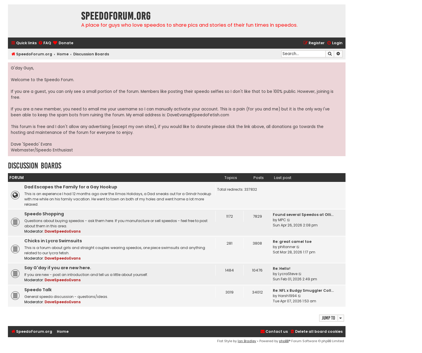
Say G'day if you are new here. (57, 268)
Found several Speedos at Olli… (303, 214)
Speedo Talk (38, 290)
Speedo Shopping (44, 214)
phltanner (286, 246)
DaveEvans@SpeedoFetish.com (198, 115)
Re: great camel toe (292, 241)
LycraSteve (287, 273)
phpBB (284, 341)
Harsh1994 (287, 295)
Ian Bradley (247, 341)
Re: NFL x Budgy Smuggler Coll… (303, 290)
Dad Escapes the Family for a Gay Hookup (70, 187)
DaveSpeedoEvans (63, 231)
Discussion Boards (34, 165)
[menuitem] (44, 43)
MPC (282, 219)
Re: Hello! (281, 268)
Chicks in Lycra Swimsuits (53, 241)
